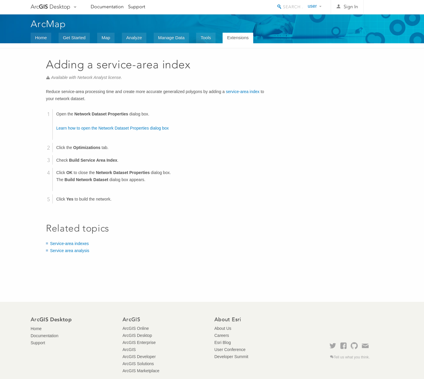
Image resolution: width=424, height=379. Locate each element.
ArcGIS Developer (139, 356)
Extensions (238, 37)
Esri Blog (222, 342)
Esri (380, 7)
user (312, 6)
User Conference (230, 349)
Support (136, 6)
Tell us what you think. (352, 357)
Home (41, 37)
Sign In (351, 6)
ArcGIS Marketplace (140, 370)
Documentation (107, 6)
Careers (221, 335)
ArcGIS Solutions (138, 363)
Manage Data (171, 37)
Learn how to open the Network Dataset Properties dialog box (112, 128)
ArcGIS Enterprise (139, 342)
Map (106, 37)
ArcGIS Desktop (137, 335)
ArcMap (48, 23)
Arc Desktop (50, 6)
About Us (222, 328)
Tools (206, 37)
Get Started (74, 37)
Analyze (134, 37)
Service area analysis (69, 250)
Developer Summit (231, 356)
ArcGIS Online (135, 328)
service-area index (242, 91)
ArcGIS (129, 349)
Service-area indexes (69, 243)
